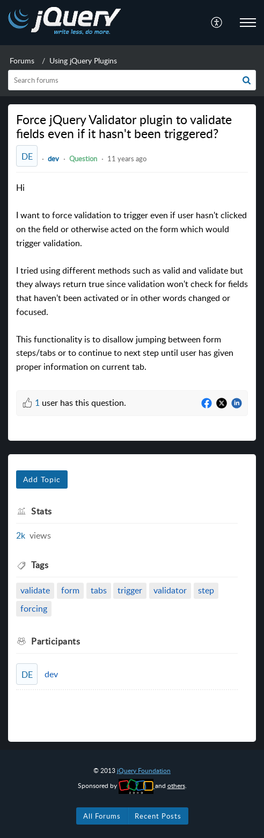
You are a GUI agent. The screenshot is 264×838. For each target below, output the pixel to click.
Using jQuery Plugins (83, 60)
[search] (132, 80)
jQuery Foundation (144, 770)
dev (53, 158)
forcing (33, 608)
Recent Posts (158, 816)
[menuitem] (217, 22)
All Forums (102, 816)
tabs (99, 590)
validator (170, 590)
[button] (217, 22)
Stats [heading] (41, 511)
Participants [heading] (55, 641)
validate (35, 590)
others (176, 785)
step (206, 590)
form (70, 590)
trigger (130, 590)
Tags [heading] (39, 565)
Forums (22, 60)
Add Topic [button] (42, 479)
